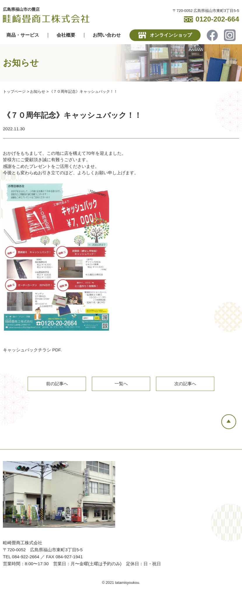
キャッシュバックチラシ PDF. (32, 349)
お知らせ (37, 91)
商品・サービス (22, 35)
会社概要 (66, 35)
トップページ (14, 91)
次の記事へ (185, 383)
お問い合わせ (107, 35)
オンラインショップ (171, 35)
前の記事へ (57, 383)
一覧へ (121, 383)
